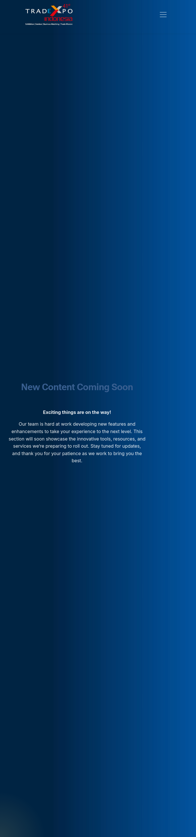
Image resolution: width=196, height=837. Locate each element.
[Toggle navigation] (163, 14)
